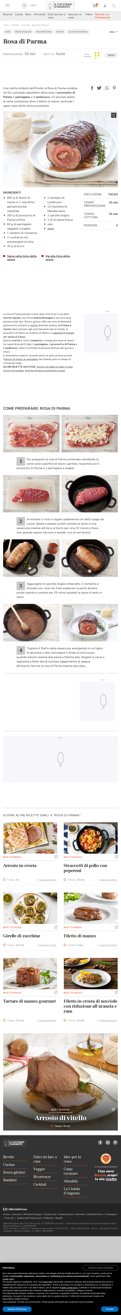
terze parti (47, 1282)
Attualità (39, 14)
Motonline (80, 1214)
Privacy (94, 1228)
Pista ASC (10, 1218)
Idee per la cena (74, 16)
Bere (28, 14)
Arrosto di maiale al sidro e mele (55, 367)
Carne (7, 31)
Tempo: (13, 880)
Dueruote (17, 1214)
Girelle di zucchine (21, 936)
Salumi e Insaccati (23, 31)
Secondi (25, 25)
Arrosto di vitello (60, 1118)
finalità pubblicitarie (69, 1287)
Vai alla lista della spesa (58, 257)
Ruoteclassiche (66, 1214)
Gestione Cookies (22, 1231)
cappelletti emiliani (63, 333)
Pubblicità (48, 1218)
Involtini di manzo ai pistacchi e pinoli (45, 370)
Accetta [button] (109, 1309)
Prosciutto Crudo (43, 31)
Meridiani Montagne (33, 1214)
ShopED (59, 1218)
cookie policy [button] (8, 1279)
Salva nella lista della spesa (22, 257)
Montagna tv (111, 1214)
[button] (114, 31)
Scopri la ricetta (47, 880)
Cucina (19, 14)
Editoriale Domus (95, 1214)
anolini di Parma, (17, 336)
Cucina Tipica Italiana (78, 31)
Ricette (7, 14)
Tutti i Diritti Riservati (79, 1228)
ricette (33, 325)
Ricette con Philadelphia (102, 16)
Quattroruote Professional (29, 1218)
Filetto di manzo (80, 936)
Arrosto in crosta (20, 865)
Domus (6, 1214)
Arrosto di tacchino (13, 370)
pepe (50, 228)
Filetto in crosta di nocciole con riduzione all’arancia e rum (90, 1006)
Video (88, 14)
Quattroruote (50, 1214)
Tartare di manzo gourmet (29, 1001)
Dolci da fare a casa (56, 16)
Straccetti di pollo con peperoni (85, 868)
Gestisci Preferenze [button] (17, 1309)
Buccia (100, 1175)
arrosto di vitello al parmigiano (21, 359)
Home (6, 25)
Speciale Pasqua (40, 25)
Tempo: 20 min (60, 1126)
